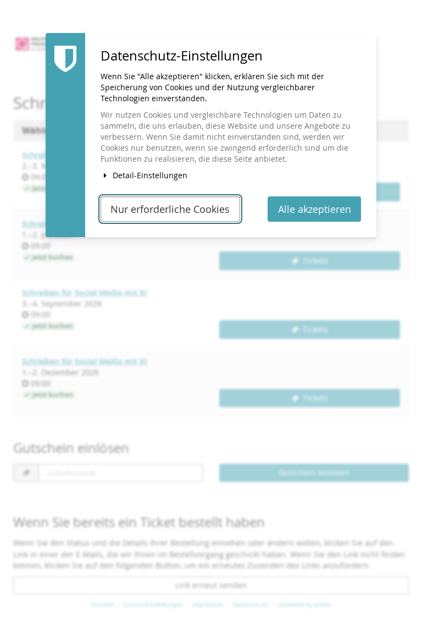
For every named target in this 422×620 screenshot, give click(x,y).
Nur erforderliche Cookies (170, 209)
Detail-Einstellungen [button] (144, 175)
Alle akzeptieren (314, 209)
